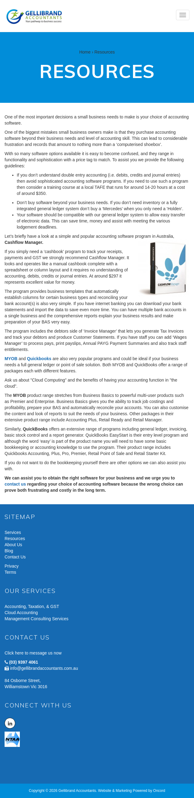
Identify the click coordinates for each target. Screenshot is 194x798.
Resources (15, 538)
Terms (10, 572)
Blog (9, 550)
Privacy (12, 566)
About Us (13, 544)
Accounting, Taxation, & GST (32, 606)
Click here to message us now (33, 653)
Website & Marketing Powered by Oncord (131, 791)
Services (13, 532)
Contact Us (15, 556)
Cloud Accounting (21, 612)
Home (85, 52)
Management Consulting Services (36, 618)
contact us (15, 484)
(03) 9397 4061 (23, 662)
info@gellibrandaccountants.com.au (44, 668)
